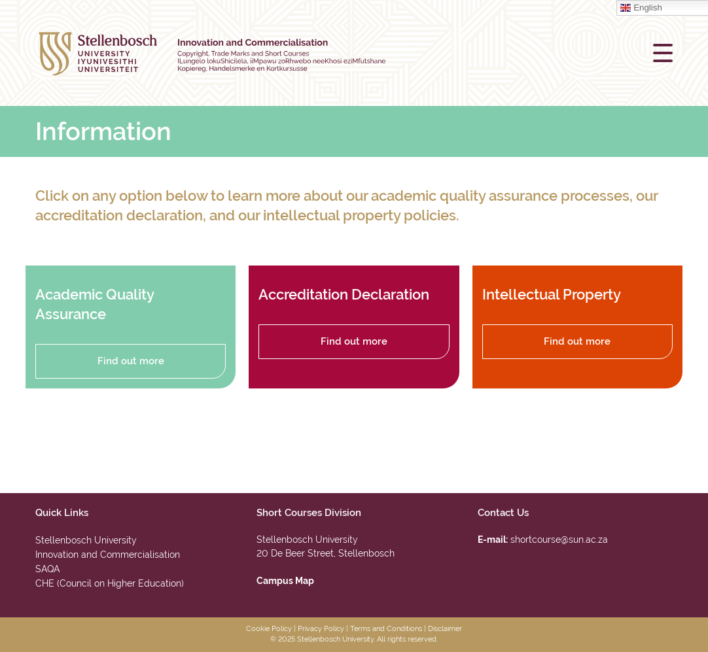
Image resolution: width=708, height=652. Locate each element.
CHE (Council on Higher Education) (109, 583)
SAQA (47, 569)
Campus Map (285, 580)
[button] (663, 53)
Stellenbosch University (86, 540)
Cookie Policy (269, 629)
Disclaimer (445, 629)
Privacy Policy (321, 629)
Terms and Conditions (386, 629)
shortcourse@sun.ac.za (559, 539)
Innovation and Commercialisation (107, 554)
